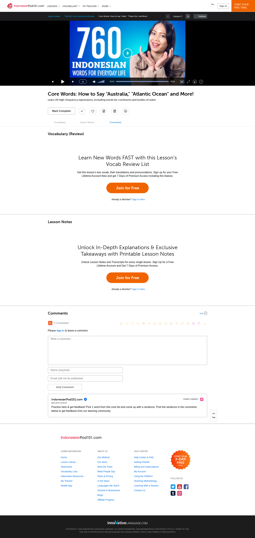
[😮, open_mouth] (188, 323)
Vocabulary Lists (69, 471)
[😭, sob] (171, 323)
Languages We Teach (108, 485)
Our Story (102, 462)
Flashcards (66, 466)
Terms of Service (161, 532)
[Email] (85, 378)
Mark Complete (61, 111)
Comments (115, 122)
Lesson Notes (87, 122)
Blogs (100, 495)
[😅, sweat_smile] (160, 323)
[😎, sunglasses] (143, 323)
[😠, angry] (149, 323)
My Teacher (90, 6)
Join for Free (127, 188)
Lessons (52, 6)
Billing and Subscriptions (146, 466)
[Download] (195, 82)
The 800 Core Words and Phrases (79, 16)
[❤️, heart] (199, 323)
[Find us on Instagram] (179, 493)
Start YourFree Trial (243, 6)
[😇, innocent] (177, 323)
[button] (212, 6)
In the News (103, 481)
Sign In (223, 6)
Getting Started (141, 462)
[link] (188, 16)
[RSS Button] (50, 323)
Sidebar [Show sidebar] (202, 16)
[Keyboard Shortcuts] (201, 82)
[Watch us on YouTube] (179, 486)
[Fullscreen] (188, 82)
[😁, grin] (132, 323)
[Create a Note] (103, 111)
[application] (127, 53)
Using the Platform (143, 476)
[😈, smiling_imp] (193, 323)
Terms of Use (182, 529)
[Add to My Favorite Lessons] (92, 111)
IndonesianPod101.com (147, 529)
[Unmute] (94, 82)
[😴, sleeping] (182, 323)
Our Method (103, 457)
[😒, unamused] (138, 323)
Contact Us (139, 490)
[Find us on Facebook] (186, 486)
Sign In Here (138, 199)
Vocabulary (69, 6)
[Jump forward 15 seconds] (73, 82)
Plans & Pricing (105, 476)
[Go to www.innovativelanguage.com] (127, 522)
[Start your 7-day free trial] (181, 460)
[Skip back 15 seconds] (53, 82)
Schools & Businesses (108, 490)
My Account (140, 471)
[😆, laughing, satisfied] (154, 323)
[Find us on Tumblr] (173, 493)
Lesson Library (54, 16)
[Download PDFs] (114, 111)
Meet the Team (104, 466)
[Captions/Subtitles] (182, 82)
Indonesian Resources (72, 476)
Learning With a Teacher (146, 485)
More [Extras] (105, 6)
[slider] (101, 82)
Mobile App (66, 485)
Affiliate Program (105, 499)
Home (64, 457)
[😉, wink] (165, 323)
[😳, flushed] (127, 323)
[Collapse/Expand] (127, 313)
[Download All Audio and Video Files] (125, 111)
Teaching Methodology (145, 481)
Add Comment (65, 387)
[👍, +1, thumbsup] (204, 323)
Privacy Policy (166, 529)
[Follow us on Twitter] (173, 486)
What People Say (106, 471)
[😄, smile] (121, 323)
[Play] (63, 82)
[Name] (85, 370)
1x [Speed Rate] (83, 82)
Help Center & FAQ (144, 457)
